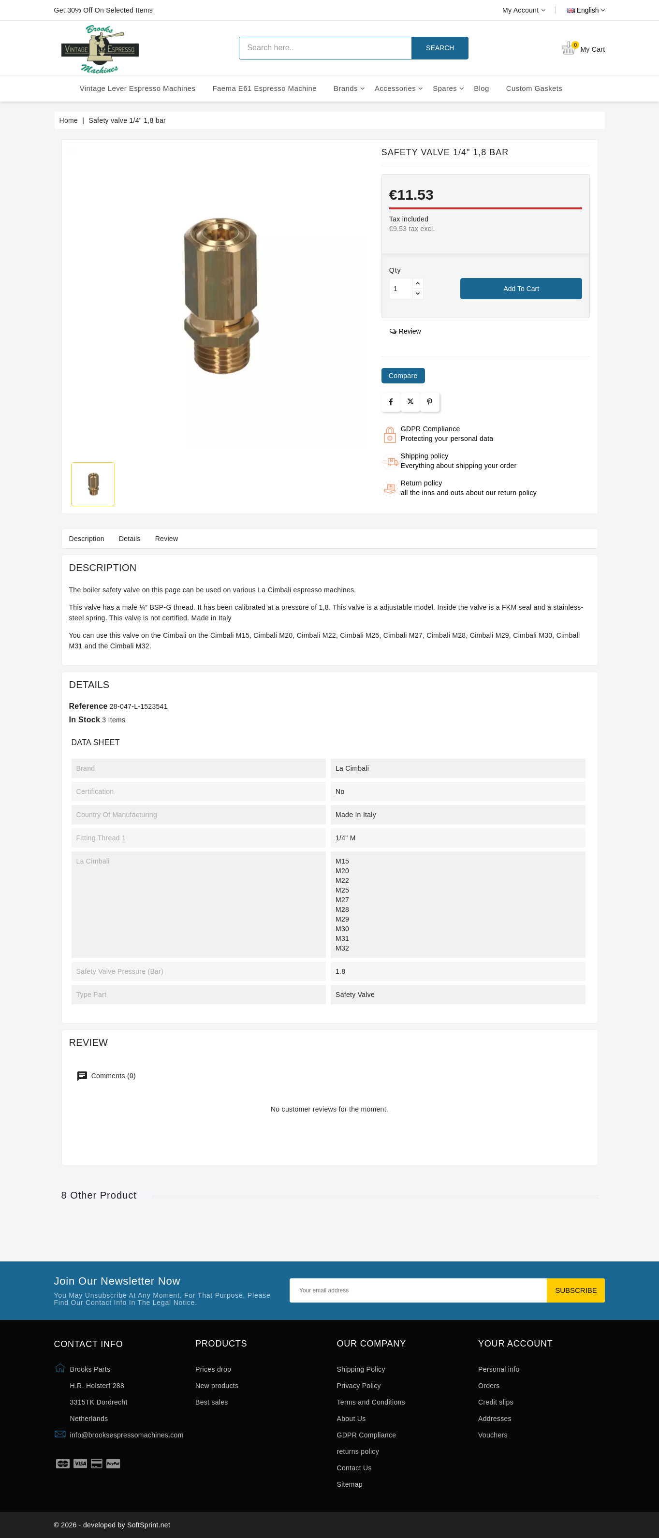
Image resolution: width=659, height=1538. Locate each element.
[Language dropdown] (575, 10)
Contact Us (354, 1468)
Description (86, 538)
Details (130, 538)
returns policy (358, 1451)
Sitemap (350, 1484)
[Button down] (418, 293)
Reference (88, 706)
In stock (85, 720)
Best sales (211, 1402)
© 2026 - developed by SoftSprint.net (112, 1525)
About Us (351, 1418)
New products (216, 1386)
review (405, 331)
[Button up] (418, 283)
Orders (489, 1386)
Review (166, 538)
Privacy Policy (359, 1386)
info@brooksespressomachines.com (127, 1435)
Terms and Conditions (371, 1402)
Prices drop (213, 1369)
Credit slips (495, 1402)
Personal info (499, 1369)
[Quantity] (400, 288)
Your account (515, 1343)
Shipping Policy (361, 1369)
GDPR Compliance (366, 1435)
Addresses (495, 1418)
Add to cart (521, 289)
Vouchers (493, 1435)
